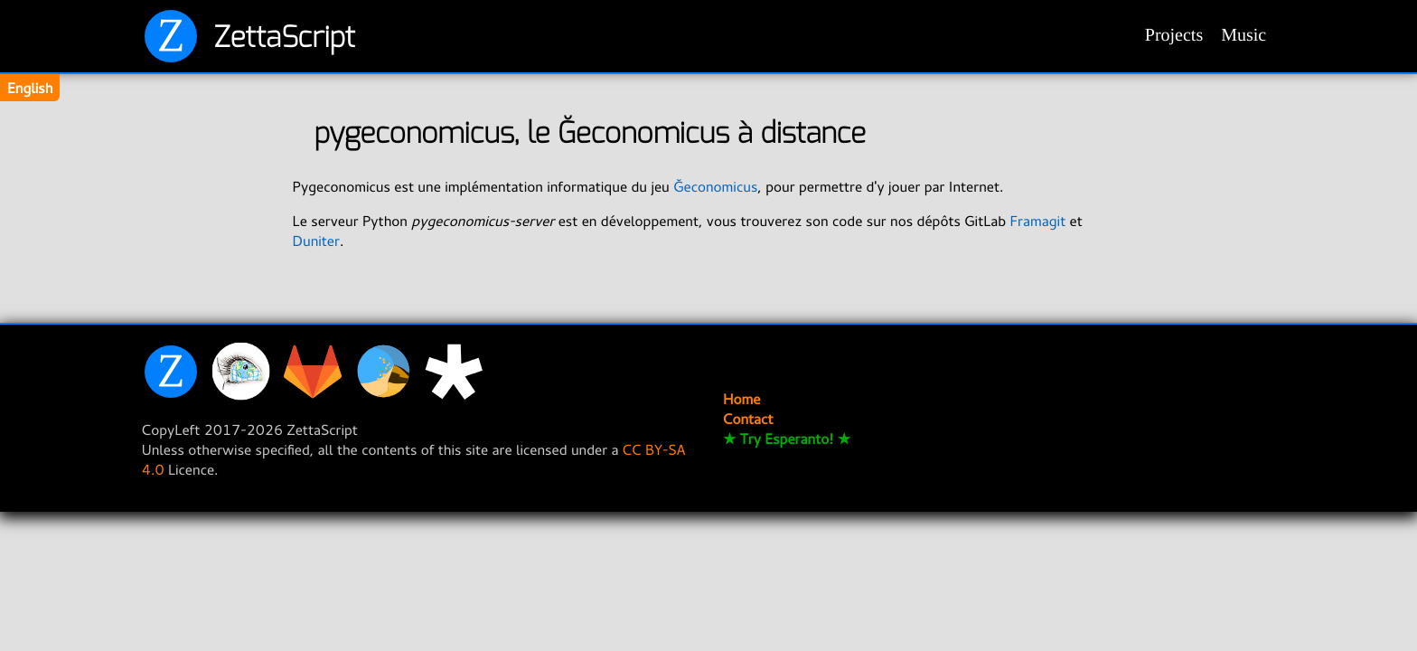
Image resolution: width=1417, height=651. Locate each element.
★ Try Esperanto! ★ (786, 438)
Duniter (316, 240)
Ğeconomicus (715, 186)
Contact (748, 419)
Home (742, 399)
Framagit (1038, 221)
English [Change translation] (29, 88)
